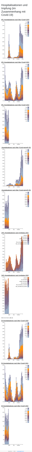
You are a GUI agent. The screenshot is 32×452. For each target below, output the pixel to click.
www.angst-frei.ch (20, 451)
